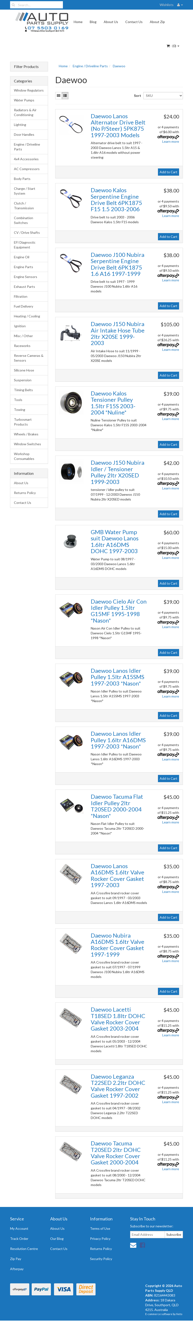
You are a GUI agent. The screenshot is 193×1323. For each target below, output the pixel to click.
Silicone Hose (24, 370)
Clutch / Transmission (24, 205)
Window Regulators (29, 90)
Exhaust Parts (24, 286)
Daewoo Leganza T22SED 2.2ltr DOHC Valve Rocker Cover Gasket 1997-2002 (118, 1086)
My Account (19, 1228)
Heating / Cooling (27, 316)
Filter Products (26, 66)
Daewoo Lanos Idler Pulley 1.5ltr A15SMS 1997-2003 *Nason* (117, 677)
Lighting (20, 125)
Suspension (22, 380)
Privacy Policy (100, 1238)
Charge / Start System (24, 190)
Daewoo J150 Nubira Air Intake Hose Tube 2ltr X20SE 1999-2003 (118, 333)
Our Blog (57, 1238)
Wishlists (167, 5)
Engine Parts (23, 267)
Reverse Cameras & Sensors (28, 357)
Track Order (19, 1238)
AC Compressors (27, 169)
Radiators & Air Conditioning (25, 112)
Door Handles (24, 134)
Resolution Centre (24, 1249)
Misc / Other (23, 336)
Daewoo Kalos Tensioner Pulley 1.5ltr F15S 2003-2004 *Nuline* (113, 403)
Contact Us (134, 22)
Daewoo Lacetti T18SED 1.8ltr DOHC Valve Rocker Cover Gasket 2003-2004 (118, 1019)
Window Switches (27, 444)
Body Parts (22, 179)
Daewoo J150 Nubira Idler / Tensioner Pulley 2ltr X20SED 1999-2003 (117, 472)
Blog (93, 22)
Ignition (20, 326)
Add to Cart (168, 172)
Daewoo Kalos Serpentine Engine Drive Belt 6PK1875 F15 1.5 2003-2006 (116, 199)
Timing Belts (23, 390)
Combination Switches (23, 220)
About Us (111, 22)
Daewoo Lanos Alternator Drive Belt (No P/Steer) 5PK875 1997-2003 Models (118, 125)
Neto (179, 1314)
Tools (18, 400)
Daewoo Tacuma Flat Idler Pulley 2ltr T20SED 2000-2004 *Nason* (117, 806)
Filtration (20, 296)
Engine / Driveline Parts (27, 146)
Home (78, 22)
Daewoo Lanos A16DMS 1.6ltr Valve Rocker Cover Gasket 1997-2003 (117, 875)
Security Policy (101, 1259)
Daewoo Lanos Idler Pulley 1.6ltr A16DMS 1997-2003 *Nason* (118, 740)
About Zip (157, 22)
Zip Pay (15, 1259)
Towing (19, 410)
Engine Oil (21, 257)
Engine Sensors (25, 277)
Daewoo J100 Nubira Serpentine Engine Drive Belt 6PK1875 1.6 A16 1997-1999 (117, 264)
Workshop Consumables (24, 456)
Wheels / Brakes (26, 434)
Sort (137, 95)
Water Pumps (24, 100)
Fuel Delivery (23, 306)
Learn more (170, 141)
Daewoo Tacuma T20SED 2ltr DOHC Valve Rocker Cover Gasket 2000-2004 (116, 1153)
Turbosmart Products (23, 421)
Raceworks (22, 346)
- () (173, 46)
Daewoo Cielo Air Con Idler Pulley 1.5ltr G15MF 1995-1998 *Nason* (119, 611)
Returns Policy (25, 493)
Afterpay (17, 1269)
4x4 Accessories (26, 159)
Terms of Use (100, 1228)
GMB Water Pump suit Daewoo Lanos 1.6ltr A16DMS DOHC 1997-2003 (115, 541)
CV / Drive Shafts (27, 232)
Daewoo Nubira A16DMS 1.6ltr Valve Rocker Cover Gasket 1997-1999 (117, 945)
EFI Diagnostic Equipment (25, 244)
